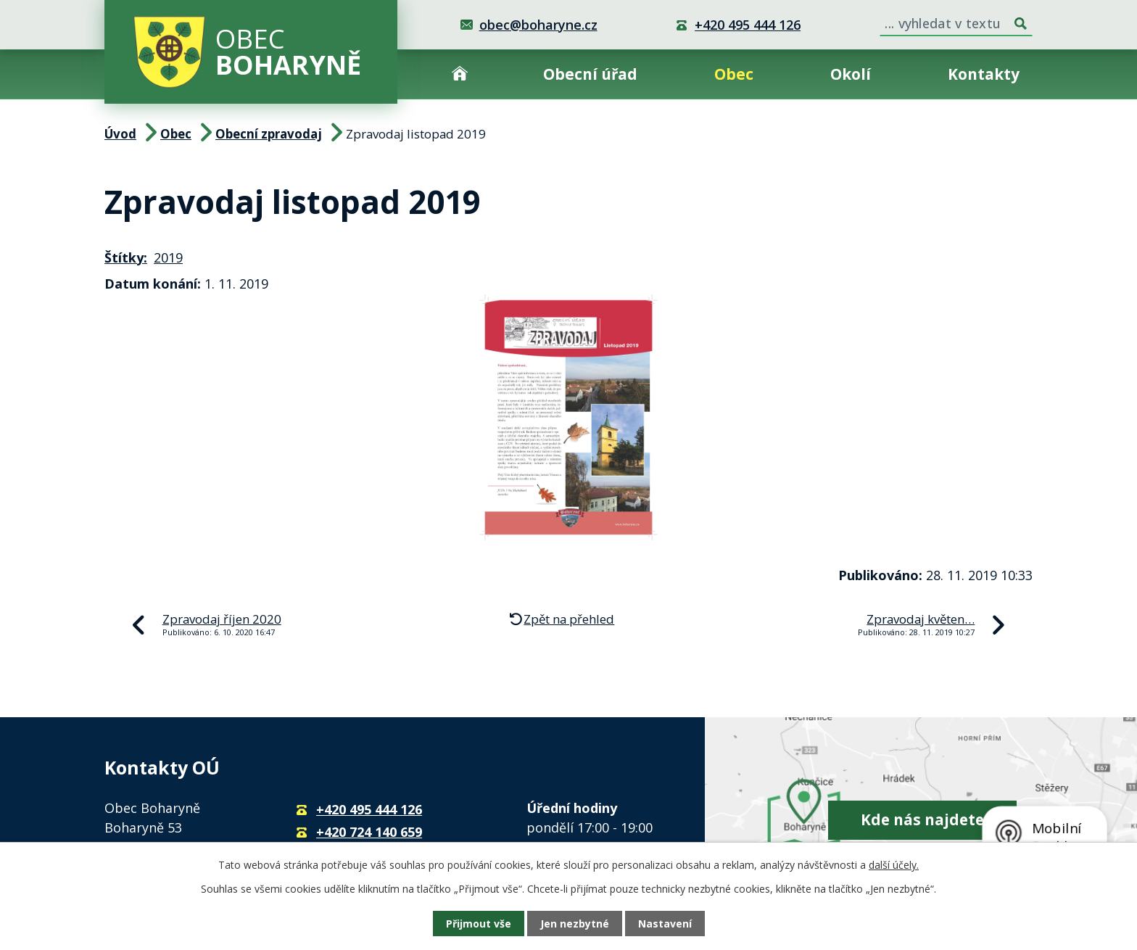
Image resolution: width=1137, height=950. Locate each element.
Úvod (459, 74)
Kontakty (984, 74)
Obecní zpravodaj (268, 133)
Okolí (850, 74)
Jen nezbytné (574, 923)
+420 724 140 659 (369, 831)
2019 (168, 257)
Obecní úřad (590, 74)
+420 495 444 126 (748, 24)
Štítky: (125, 257)
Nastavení (665, 923)
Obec (733, 74)
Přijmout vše (478, 923)
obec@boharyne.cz (538, 24)
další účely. (894, 865)
